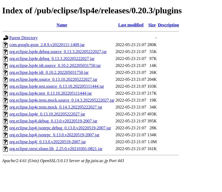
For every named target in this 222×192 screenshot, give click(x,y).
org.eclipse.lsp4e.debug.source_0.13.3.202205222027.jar (58, 51)
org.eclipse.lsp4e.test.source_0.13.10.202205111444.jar (56, 86)
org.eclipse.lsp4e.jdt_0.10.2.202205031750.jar (49, 72)
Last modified (131, 25)
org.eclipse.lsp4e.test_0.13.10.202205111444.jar (50, 93)
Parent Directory (23, 37)
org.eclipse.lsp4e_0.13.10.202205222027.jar (47, 114)
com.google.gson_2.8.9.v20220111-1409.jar (47, 44)
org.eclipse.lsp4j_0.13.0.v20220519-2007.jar (47, 141)
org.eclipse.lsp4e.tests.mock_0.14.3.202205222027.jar (55, 107)
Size (152, 25)
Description (168, 25)
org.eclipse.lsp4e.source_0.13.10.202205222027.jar (53, 79)
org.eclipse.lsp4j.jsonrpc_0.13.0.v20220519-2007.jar (54, 135)
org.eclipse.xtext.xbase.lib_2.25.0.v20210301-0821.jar (55, 148)
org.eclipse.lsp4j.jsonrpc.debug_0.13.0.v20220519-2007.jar (60, 128)
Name (62, 25)
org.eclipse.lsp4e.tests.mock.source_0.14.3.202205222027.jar (61, 100)
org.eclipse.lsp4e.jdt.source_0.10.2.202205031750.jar (55, 65)
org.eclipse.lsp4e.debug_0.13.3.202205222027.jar (51, 58)
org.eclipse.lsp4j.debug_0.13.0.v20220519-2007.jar (53, 121)
